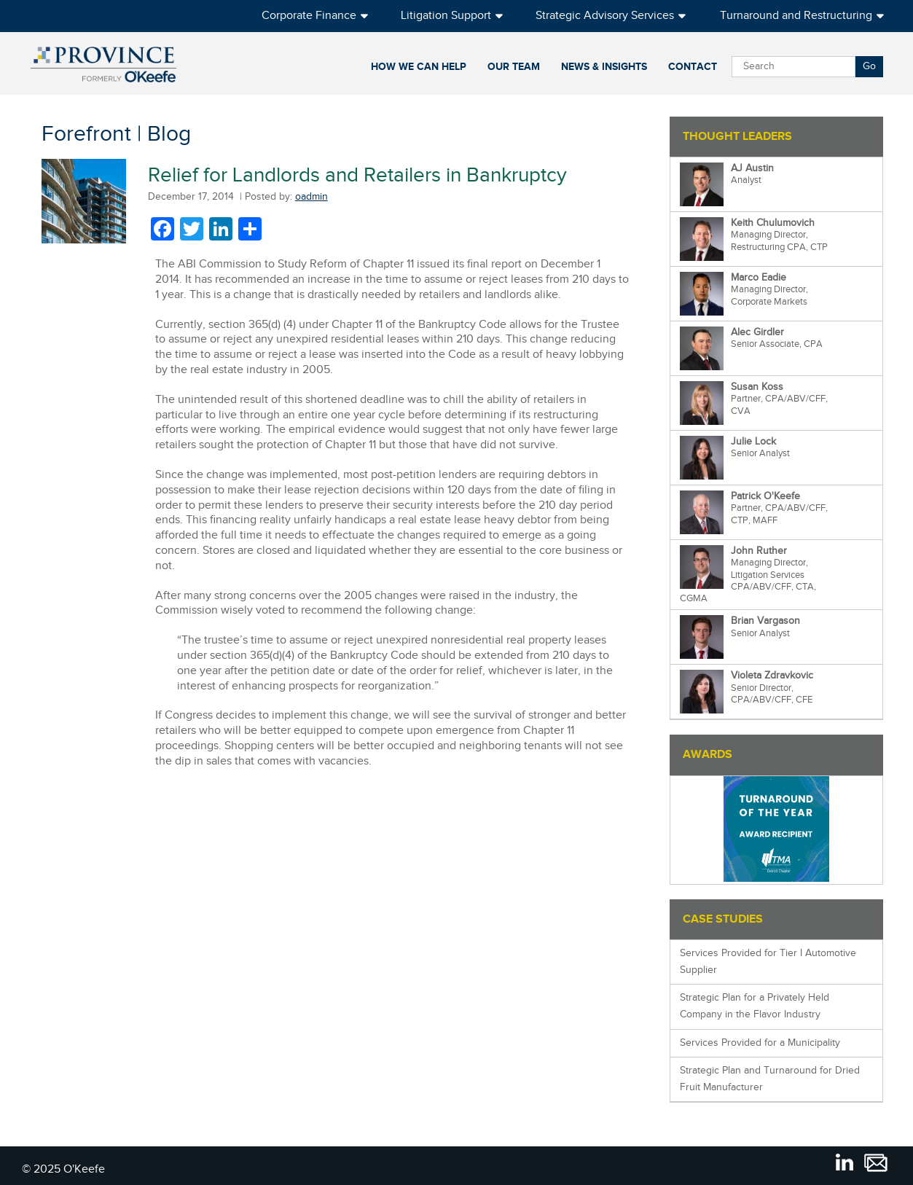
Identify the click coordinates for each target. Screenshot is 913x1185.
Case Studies (723, 919)
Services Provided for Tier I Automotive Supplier (768, 961)
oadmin (311, 197)
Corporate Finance (309, 16)
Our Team (513, 66)
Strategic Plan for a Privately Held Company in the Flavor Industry (754, 1006)
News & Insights (604, 66)
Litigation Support (446, 16)
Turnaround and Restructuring (796, 16)
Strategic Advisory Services (605, 16)
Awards (707, 755)
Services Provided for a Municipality (760, 1043)
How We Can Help (418, 66)
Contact (692, 66)
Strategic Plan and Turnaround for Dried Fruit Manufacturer (770, 1079)
